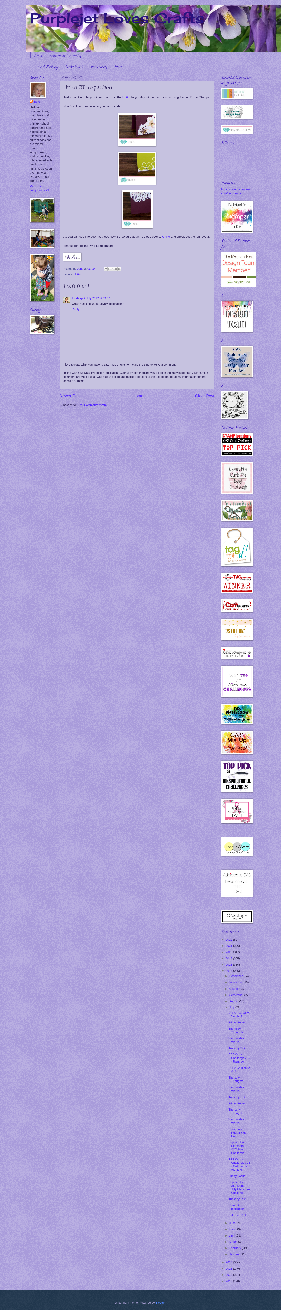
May (232, 1229)
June (232, 1223)
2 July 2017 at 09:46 (97, 298)
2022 (229, 939)
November (236, 982)
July (232, 1007)
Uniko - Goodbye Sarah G (239, 1014)
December (236, 976)
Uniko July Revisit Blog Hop (237, 1133)
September (236, 995)
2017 (229, 971)
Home (38, 55)
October (234, 988)
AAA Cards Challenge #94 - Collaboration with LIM (239, 1165)
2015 (229, 1268)
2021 (229, 945)
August (234, 1001)
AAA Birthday (48, 67)
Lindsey (77, 298)
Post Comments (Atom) (92, 405)
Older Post (204, 396)
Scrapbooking (98, 67)
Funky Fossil (74, 67)
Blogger (160, 1302)
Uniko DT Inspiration (236, 1207)
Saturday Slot (237, 1215)
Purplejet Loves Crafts (117, 18)
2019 (229, 958)
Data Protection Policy (65, 55)
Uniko (118, 67)
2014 (229, 1275)
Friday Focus (236, 1022)
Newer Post (70, 396)
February (235, 1248)
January (234, 1254)
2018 (229, 964)
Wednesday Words (236, 1040)
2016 (229, 1262)
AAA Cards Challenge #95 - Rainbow (239, 1058)
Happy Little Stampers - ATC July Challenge (236, 1148)
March (233, 1242)
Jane (36, 101)
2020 (229, 952)
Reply (75, 309)
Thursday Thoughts (235, 1030)
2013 (229, 1281)
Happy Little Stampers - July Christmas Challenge (239, 1187)
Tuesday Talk (237, 1048)
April (232, 1235)
